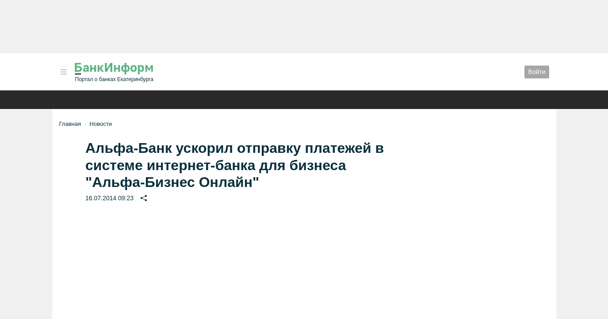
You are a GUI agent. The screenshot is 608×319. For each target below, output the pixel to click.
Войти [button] (536, 71)
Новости (101, 124)
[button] (63, 72)
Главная (70, 124)
